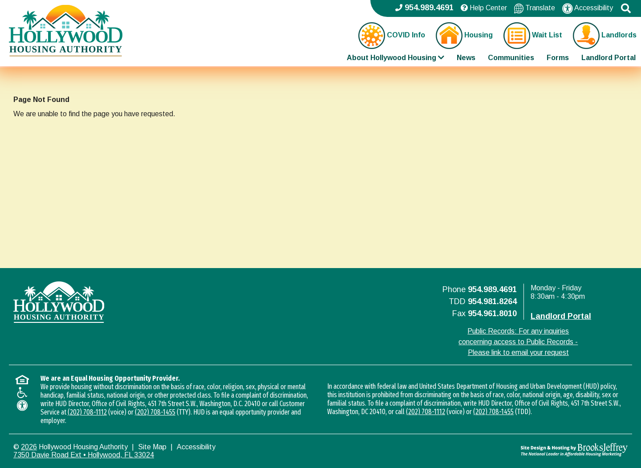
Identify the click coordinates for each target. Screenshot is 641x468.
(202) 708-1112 (87, 412)
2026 (29, 447)
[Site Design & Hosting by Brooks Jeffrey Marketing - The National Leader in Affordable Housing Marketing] (551, 449)
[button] (625, 8)
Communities (511, 57)
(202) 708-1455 (155, 412)
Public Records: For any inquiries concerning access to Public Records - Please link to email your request (518, 341)
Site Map (152, 447)
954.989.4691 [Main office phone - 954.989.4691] (424, 7)
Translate (534, 8)
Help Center (484, 8)
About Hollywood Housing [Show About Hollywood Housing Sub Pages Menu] (395, 57)
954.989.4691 (492, 289)
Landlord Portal (608, 57)
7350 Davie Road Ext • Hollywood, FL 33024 (83, 455)
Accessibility (587, 8)
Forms (558, 57)
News (466, 57)
